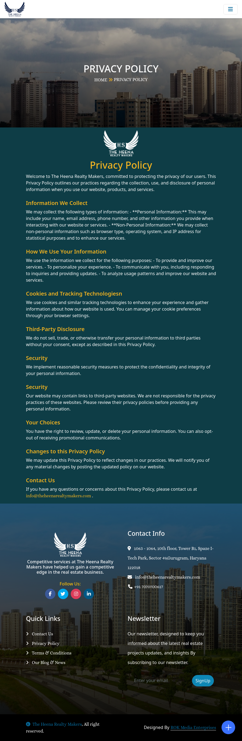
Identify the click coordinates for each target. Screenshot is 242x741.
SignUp (203, 681)
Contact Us (39, 633)
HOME (100, 79)
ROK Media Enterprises (193, 727)
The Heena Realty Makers (54, 724)
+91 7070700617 (145, 586)
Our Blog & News (45, 662)
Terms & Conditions (49, 653)
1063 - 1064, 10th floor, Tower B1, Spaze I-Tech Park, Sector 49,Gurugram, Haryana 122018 (171, 558)
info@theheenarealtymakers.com (164, 577)
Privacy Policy (43, 643)
